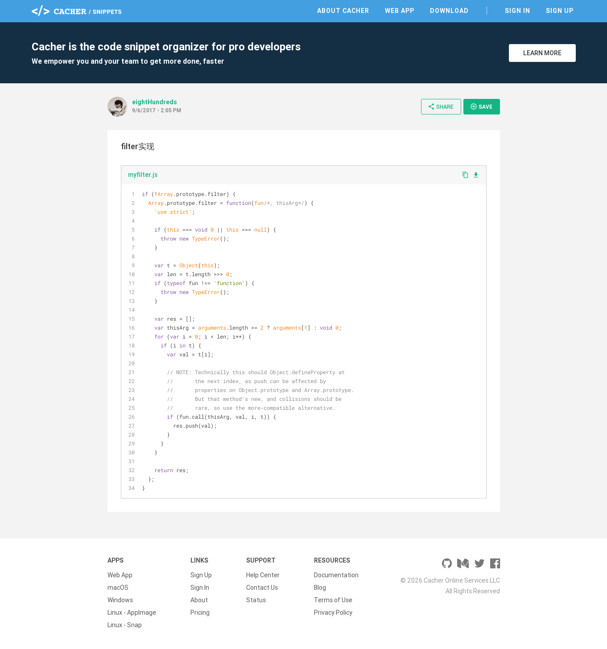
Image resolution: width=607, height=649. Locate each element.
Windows (120, 600)
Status (256, 600)
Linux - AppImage (131, 612)
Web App (399, 11)
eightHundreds (154, 102)
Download (449, 11)
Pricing (200, 612)
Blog (320, 588)
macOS (117, 588)
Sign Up (560, 11)
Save (481, 106)
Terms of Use (333, 600)
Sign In (517, 11)
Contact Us (262, 588)
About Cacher (343, 11)
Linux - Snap (124, 625)
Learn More (542, 53)
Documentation (336, 575)
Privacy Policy (333, 612)
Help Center (263, 575)
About (199, 600)
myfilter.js (142, 175)
